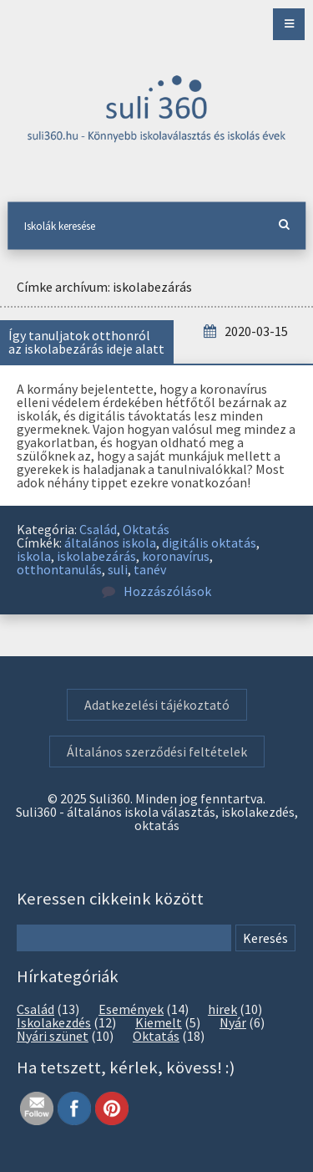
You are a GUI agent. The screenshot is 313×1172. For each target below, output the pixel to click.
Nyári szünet (52, 1035)
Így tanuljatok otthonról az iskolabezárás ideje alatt (86, 342)
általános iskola (110, 542)
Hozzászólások (156, 591)
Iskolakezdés (54, 1022)
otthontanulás (59, 569)
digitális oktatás (209, 542)
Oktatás (146, 529)
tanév (150, 569)
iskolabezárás (96, 556)
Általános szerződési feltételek (157, 751)
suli (118, 569)
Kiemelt (158, 1022)
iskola (34, 556)
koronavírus (176, 556)
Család (98, 529)
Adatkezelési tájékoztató (157, 704)
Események (131, 1009)
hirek (222, 1009)
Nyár (233, 1022)
